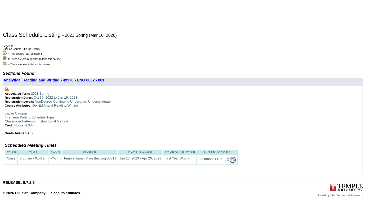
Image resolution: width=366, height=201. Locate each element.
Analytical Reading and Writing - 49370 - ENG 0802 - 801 (53, 80)
